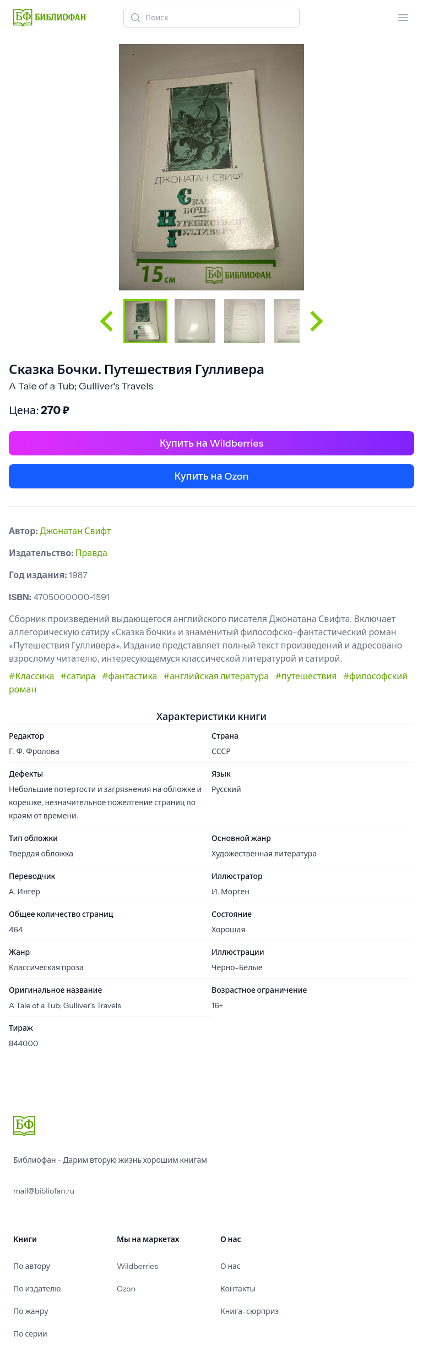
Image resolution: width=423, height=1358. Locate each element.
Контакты (238, 1289)
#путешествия (306, 675)
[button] (145, 321)
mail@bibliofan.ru (43, 1191)
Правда (91, 552)
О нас (230, 1266)
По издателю (37, 1289)
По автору (31, 1266)
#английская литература (216, 675)
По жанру (30, 1311)
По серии (30, 1334)
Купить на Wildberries (211, 443)
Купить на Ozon (212, 476)
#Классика (31, 675)
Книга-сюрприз (249, 1311)
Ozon (126, 1289)
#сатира (78, 675)
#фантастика (130, 675)
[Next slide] (315, 321)
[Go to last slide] (108, 321)
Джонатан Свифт (75, 530)
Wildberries (137, 1266)
